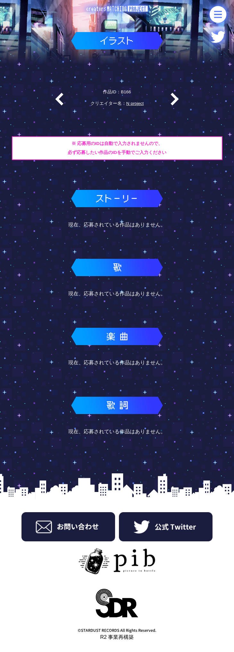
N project (135, 103)
